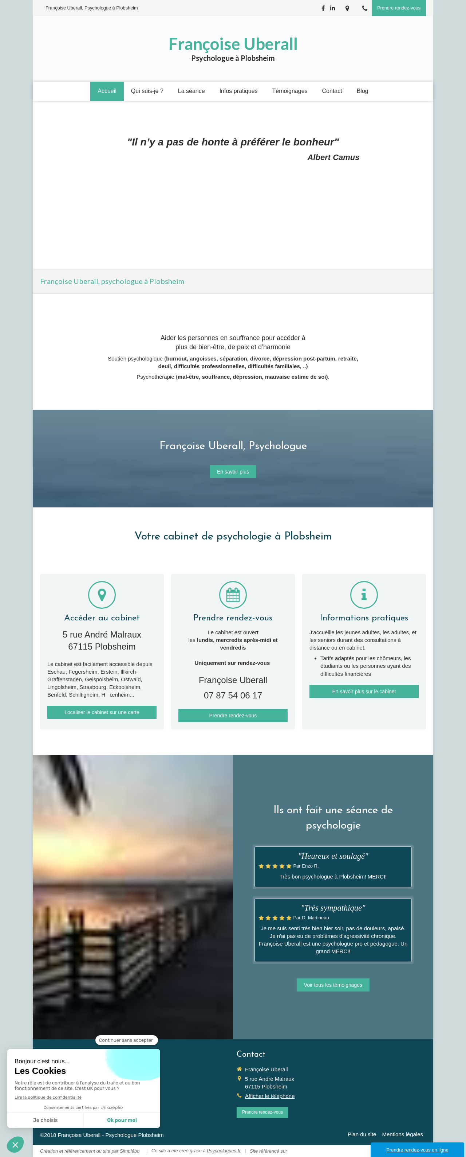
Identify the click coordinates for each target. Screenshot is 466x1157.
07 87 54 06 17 (233, 695)
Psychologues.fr (224, 1150)
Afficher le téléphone (270, 1096)
